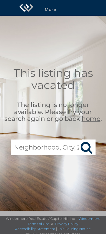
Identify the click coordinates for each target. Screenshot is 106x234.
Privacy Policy (66, 224)
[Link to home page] (26, 8)
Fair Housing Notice (74, 229)
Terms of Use (38, 224)
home (91, 119)
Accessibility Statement (35, 229)
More (50, 9)
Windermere (90, 218)
